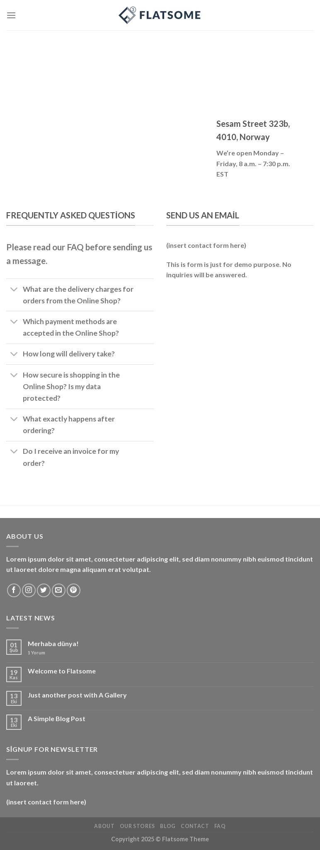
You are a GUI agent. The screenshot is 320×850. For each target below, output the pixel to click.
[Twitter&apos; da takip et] (44, 590)
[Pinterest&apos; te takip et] (73, 590)
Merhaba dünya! (53, 643)
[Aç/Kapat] (14, 290)
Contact (195, 826)
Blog (167, 826)
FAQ (220, 826)
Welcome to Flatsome (62, 671)
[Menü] (11, 15)
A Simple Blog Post (56, 718)
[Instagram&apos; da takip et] (29, 590)
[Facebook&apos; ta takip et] (14, 590)
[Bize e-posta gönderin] (58, 590)
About (104, 826)
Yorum (36, 652)
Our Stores (137, 826)
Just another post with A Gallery (77, 695)
